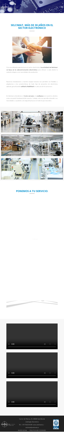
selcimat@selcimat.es (32, 427)
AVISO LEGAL (22, 430)
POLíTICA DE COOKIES (38, 430)
